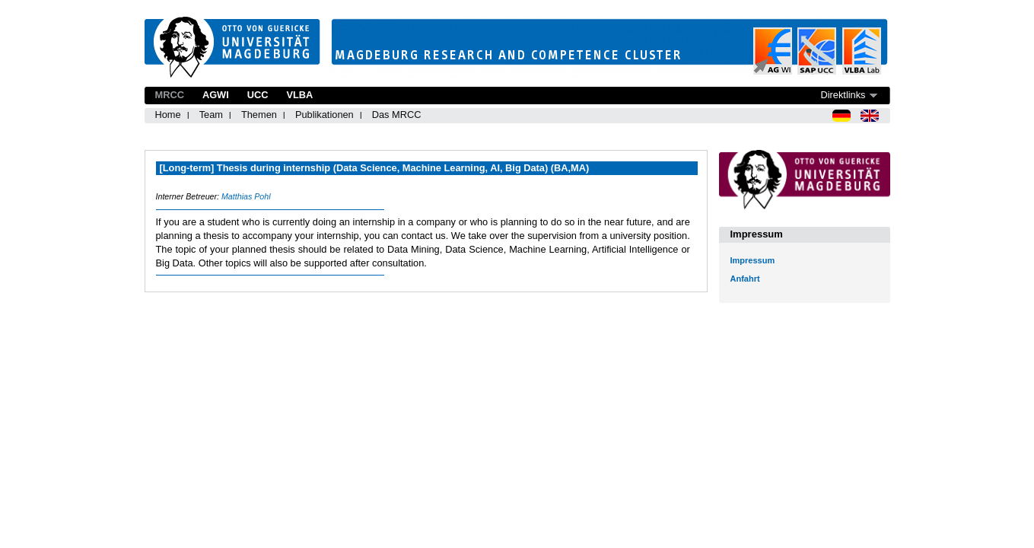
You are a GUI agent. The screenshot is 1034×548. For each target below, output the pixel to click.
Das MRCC (397, 114)
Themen (259, 114)
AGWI (215, 94)
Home (168, 114)
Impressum (752, 260)
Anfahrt (745, 278)
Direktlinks (842, 94)
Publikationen (324, 114)
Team (211, 114)
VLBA (299, 94)
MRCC (169, 94)
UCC (258, 94)
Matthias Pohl (246, 196)
